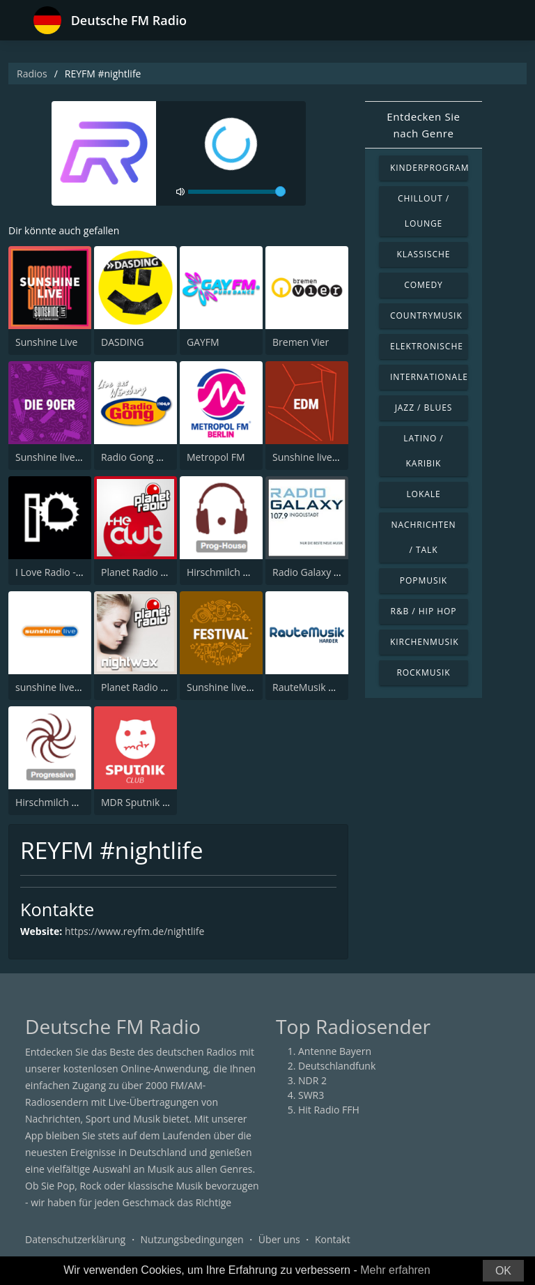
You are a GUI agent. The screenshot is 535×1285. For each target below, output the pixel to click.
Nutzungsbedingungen (192, 1239)
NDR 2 (312, 1080)
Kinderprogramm (429, 168)
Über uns (279, 1239)
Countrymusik (426, 315)
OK (503, 1271)
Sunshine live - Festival (237, 687)
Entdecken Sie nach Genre (423, 124)
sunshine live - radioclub (70, 687)
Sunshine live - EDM (317, 457)
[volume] (237, 192)
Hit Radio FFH (328, 1109)
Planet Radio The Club (151, 572)
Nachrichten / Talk (423, 537)
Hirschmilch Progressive (69, 802)
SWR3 (311, 1095)
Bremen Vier (300, 342)
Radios (32, 73)
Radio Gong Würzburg (151, 457)
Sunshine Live (46, 342)
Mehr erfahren (395, 1270)
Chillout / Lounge (423, 210)
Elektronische (426, 346)
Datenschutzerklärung (75, 1239)
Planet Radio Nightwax (152, 687)
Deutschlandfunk (336, 1065)
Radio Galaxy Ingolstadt (325, 572)
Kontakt (332, 1239)
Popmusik (423, 580)
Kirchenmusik (424, 642)
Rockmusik (423, 672)
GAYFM (203, 342)
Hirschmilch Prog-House (241, 572)
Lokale (423, 494)
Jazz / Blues (424, 407)
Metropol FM (216, 457)
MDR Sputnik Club (142, 802)
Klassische (424, 254)
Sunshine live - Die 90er (68, 457)
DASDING (122, 342)
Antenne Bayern (334, 1051)
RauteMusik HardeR (317, 687)
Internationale (429, 377)
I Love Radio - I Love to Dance (81, 572)
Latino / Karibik (423, 450)
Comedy (423, 285)
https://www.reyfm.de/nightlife (134, 931)
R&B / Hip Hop (424, 611)
